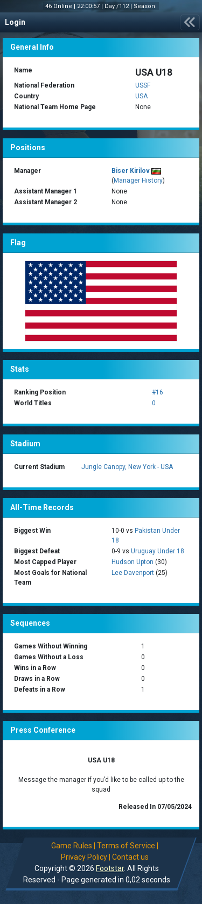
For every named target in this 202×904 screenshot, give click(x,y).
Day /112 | (119, 6)
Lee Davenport (133, 573)
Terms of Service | (127, 845)
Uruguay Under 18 (157, 551)
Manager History (138, 180)
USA (141, 96)
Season (145, 6)
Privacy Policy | (85, 857)
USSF (142, 85)
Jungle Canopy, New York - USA (127, 467)
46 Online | (61, 6)
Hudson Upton (133, 562)
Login (15, 22)
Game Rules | (73, 845)
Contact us (130, 857)
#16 (157, 392)
